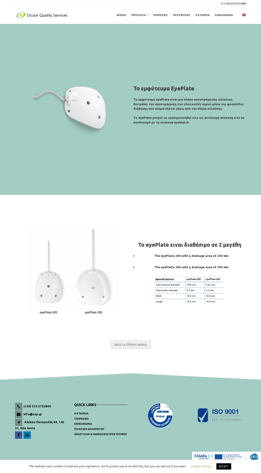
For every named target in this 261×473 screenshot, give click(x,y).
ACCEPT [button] (224, 466)
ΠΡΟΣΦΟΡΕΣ (181, 15)
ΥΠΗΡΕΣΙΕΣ (160, 15)
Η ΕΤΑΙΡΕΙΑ (202, 15)
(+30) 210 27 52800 (234, 3)
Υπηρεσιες (81, 418)
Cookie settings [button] (201, 466)
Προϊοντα (138, 15)
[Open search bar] (238, 15)
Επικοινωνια (83, 423)
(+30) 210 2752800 (37, 406)
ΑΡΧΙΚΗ (121, 15)
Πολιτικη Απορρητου (89, 429)
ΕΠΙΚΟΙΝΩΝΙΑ (224, 15)
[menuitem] (244, 15)
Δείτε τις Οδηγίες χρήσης (130, 344)
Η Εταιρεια (81, 413)
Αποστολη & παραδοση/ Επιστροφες (100, 434)
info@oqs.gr (33, 414)
